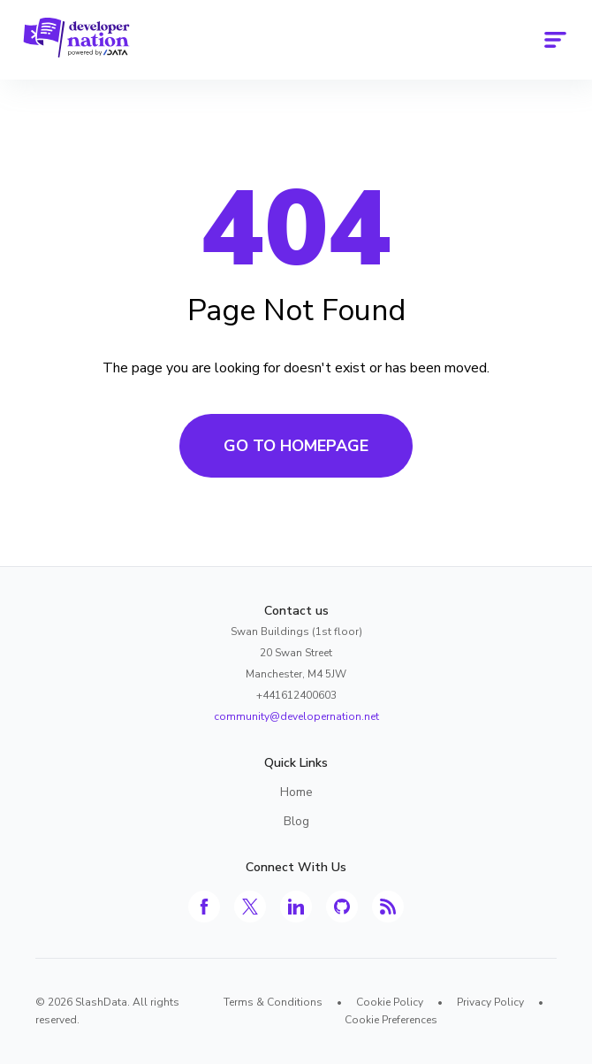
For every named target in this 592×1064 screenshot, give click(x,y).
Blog (296, 821)
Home (296, 792)
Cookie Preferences (391, 1020)
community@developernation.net (296, 716)
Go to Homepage (296, 445)
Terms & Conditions (273, 1002)
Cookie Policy (389, 1002)
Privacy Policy (490, 1002)
